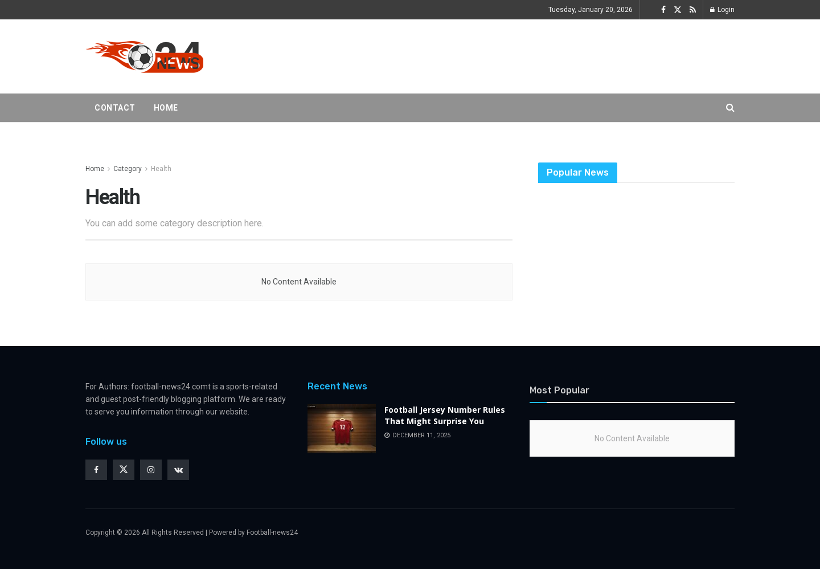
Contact (115, 107)
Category (127, 169)
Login (722, 10)
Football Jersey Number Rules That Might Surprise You (444, 415)
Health (161, 169)
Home (166, 107)
